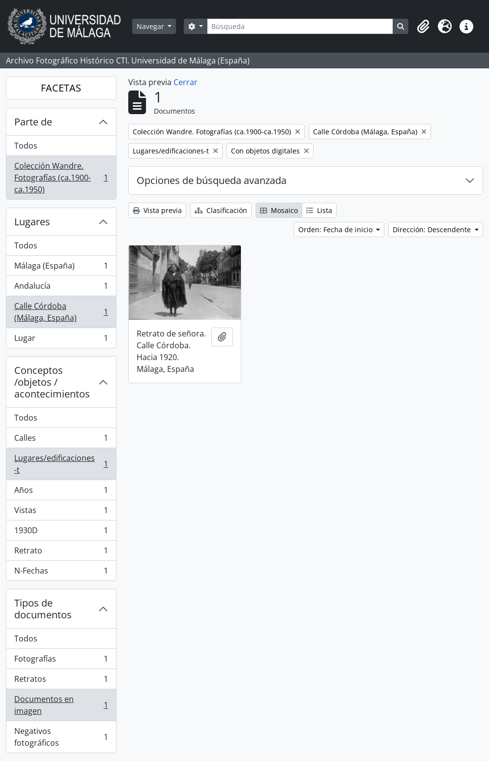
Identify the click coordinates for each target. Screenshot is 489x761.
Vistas (61, 512)
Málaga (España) (61, 268)
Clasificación (221, 210)
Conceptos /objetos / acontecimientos (52, 382)
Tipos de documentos (43, 608)
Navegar (151, 26)
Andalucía (61, 288)
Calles (61, 440)
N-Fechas (61, 572)
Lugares (32, 221)
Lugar (61, 340)
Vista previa (157, 210)
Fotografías (61, 661)
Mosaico (279, 210)
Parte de (33, 121)
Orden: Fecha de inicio (336, 229)
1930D (61, 532)
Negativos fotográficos (61, 737)
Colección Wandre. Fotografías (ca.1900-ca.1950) (61, 177)
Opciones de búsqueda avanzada (212, 180)
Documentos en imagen (61, 705)
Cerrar (185, 82)
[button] (423, 26)
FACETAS (61, 87)
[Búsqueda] (300, 26)
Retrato (61, 553)
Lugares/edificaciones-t (61, 464)
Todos (25, 145)
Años (61, 492)
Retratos (61, 681)
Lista (319, 210)
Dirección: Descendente (433, 229)
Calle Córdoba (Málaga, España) (61, 312)
